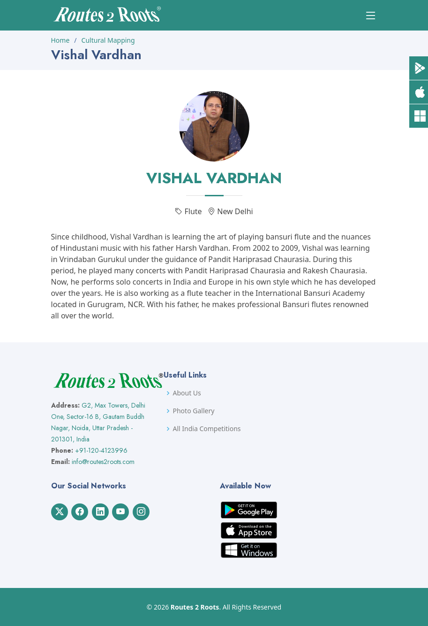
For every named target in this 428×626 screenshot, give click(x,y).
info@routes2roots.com (103, 461)
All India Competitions (207, 428)
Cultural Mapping (108, 40)
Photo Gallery (194, 411)
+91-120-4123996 (101, 450)
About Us (187, 393)
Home (60, 40)
